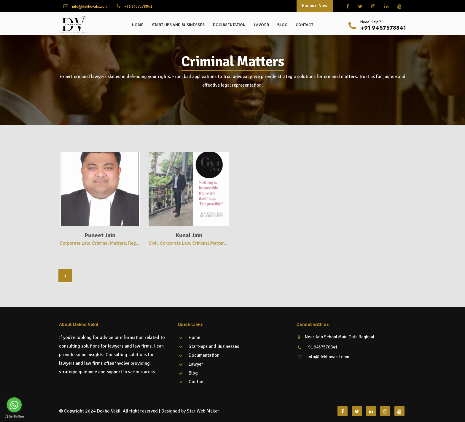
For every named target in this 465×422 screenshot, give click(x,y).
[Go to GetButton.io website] (14, 416)
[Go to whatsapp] (14, 404)
